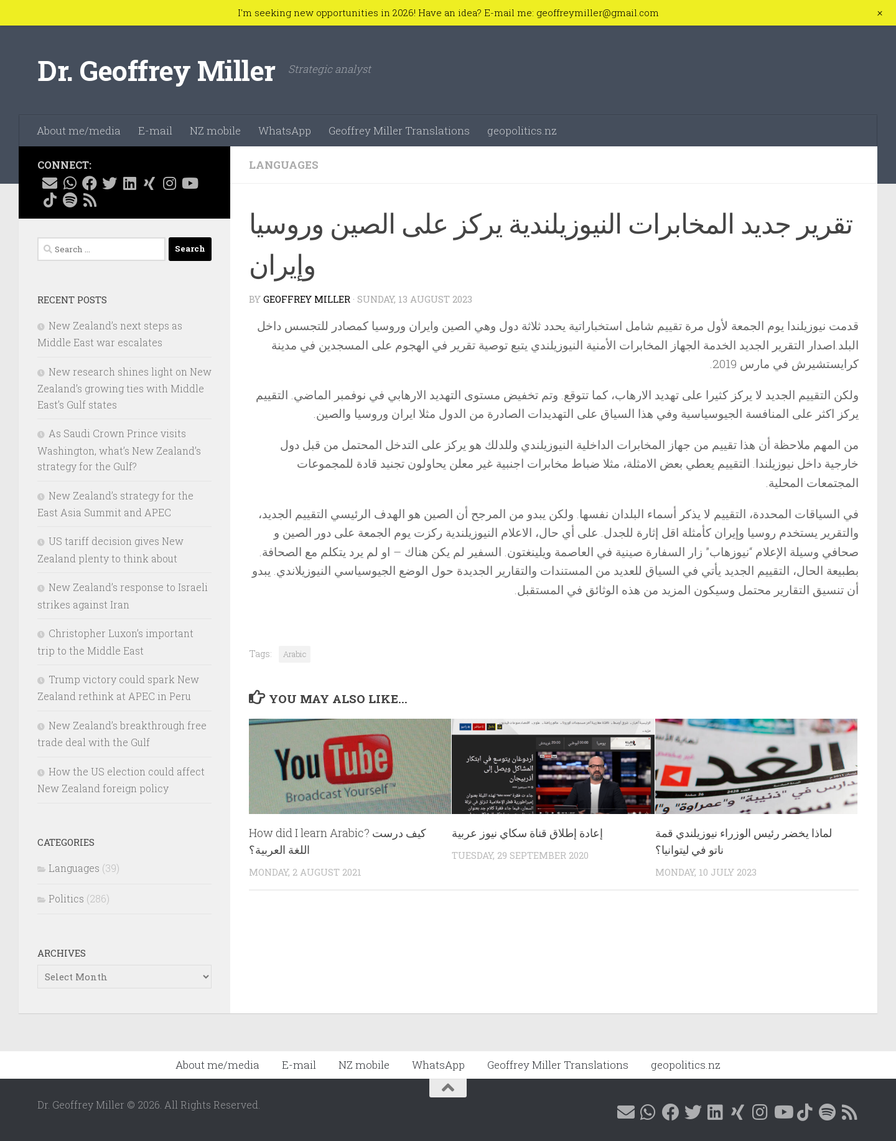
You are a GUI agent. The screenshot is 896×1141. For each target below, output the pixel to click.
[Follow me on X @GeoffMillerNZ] (109, 183)
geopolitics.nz (522, 130)
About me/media (79, 130)
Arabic (294, 654)
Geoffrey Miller (306, 299)
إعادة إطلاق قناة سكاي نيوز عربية (527, 832)
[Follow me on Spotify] (69, 199)
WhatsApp (284, 130)
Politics (66, 898)
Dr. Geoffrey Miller (156, 70)
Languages (284, 165)
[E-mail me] (49, 183)
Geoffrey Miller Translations (399, 130)
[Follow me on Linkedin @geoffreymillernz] (129, 183)
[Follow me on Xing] (149, 183)
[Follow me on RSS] (89, 199)
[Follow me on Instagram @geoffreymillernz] (169, 183)
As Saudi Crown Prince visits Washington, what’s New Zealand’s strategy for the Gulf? (119, 450)
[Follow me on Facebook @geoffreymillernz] (89, 183)
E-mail (155, 130)
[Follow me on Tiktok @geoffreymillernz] (49, 199)
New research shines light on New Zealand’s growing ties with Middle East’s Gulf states (124, 388)
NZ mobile (215, 130)
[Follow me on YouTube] (189, 183)
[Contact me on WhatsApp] (69, 183)
